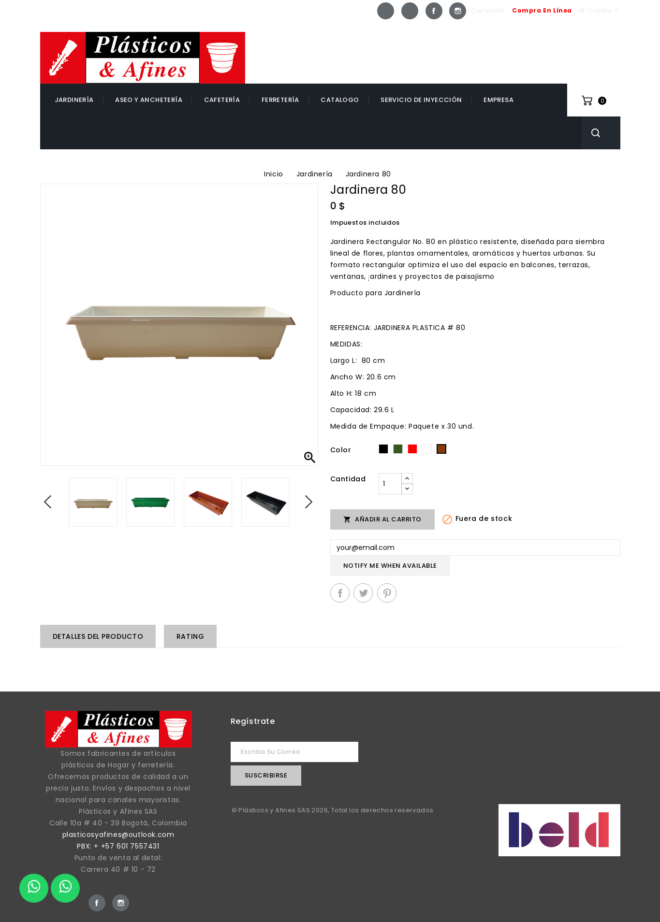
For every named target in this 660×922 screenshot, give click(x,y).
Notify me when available (390, 565)
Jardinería (74, 99)
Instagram (457, 10)
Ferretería (280, 99)
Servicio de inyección (421, 99)
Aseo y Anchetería (148, 99)
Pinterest (387, 593)
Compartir (340, 593)
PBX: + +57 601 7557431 (118, 846)
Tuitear (363, 593)
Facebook (433, 10)
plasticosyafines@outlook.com (118, 834)
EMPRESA (498, 99)
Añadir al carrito (382, 519)
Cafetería (222, 99)
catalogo (340, 99)
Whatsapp (385, 10)
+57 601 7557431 (578, 39)
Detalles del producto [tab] (98, 636)
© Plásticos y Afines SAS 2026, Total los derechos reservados (333, 810)
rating (190, 636)
